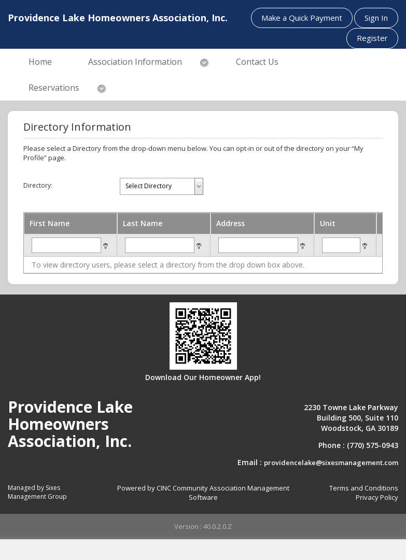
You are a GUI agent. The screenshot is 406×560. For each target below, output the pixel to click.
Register (372, 38)
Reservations (54, 87)
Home (40, 61)
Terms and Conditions (363, 488)
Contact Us (257, 61)
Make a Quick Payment (301, 17)
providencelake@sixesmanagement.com (331, 462)
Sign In (376, 17)
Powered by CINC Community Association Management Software (203, 492)
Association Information (135, 61)
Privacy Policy (377, 497)
